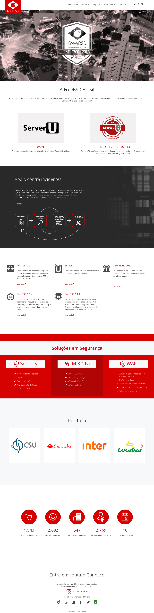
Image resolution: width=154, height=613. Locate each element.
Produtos (86, 4)
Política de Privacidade (77, 612)
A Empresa (73, 4)
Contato (122, 4)
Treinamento (109, 4)
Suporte (96, 4)
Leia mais (19, 204)
